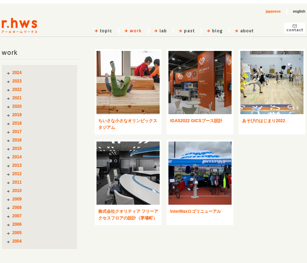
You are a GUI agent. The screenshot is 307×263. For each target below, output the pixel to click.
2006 (17, 224)
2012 (17, 173)
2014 (17, 156)
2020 (17, 106)
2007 (17, 215)
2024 (17, 72)
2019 (17, 114)
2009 (17, 199)
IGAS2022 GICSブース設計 (196, 120)
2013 (17, 165)
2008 (17, 207)
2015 (17, 148)
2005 (17, 232)
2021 (17, 98)
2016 (17, 140)
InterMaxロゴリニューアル (195, 211)
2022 (17, 89)
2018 (17, 123)
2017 (17, 131)
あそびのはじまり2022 (263, 120)
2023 (17, 81)
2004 (17, 241)
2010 (17, 190)
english (299, 11)
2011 (17, 182)
